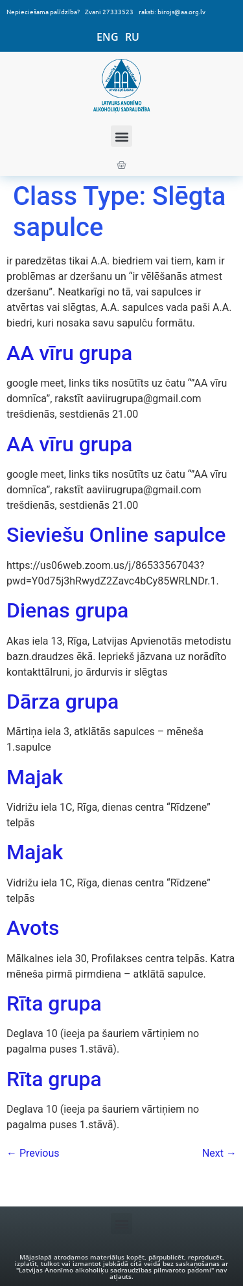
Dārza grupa (62, 701)
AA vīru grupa (69, 353)
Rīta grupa (54, 1003)
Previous (33, 1153)
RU (132, 37)
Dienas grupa (67, 610)
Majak (34, 777)
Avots (32, 928)
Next (219, 1153)
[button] (121, 136)
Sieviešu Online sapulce (116, 534)
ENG (108, 37)
